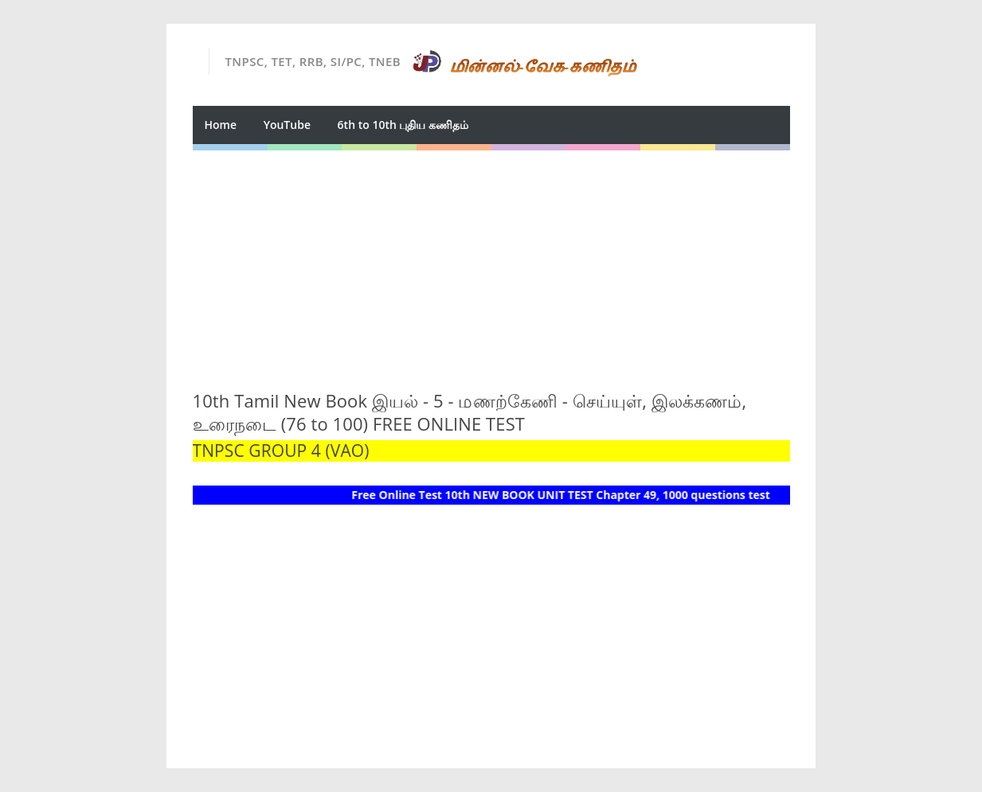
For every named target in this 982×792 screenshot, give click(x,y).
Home (221, 124)
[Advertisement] (491, 261)
